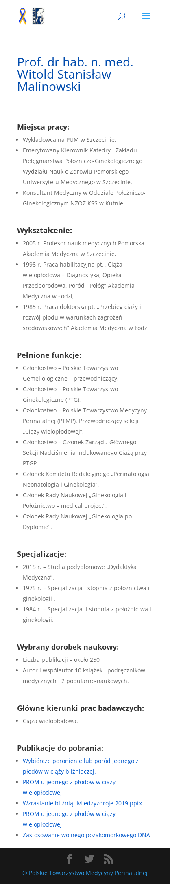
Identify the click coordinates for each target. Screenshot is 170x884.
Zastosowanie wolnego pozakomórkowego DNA (86, 835)
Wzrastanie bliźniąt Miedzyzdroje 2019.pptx (82, 803)
